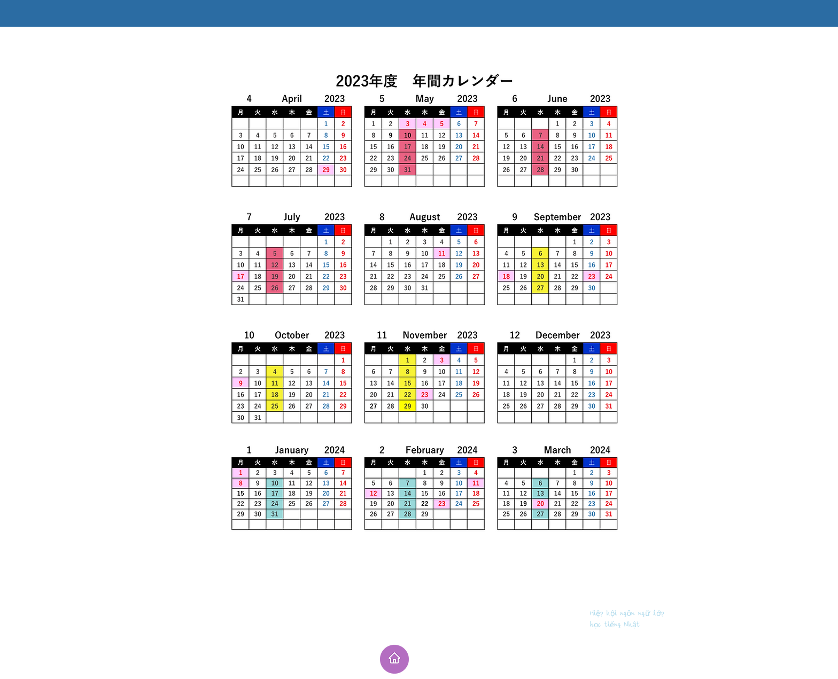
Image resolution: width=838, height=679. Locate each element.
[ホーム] (394, 659)
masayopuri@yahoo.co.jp (597, 637)
